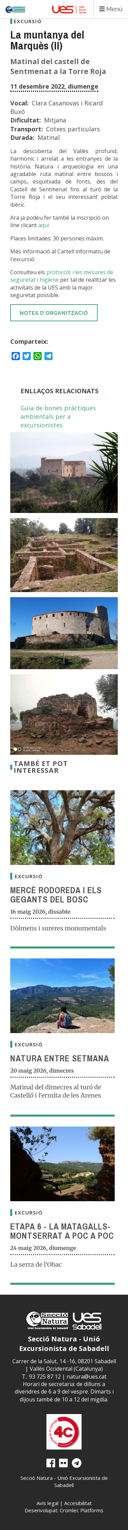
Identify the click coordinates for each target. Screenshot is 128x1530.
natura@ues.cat (86, 1376)
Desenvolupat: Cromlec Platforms (64, 1510)
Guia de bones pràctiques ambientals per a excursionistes (58, 416)
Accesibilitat (78, 1503)
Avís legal (47, 1503)
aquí (43, 225)
